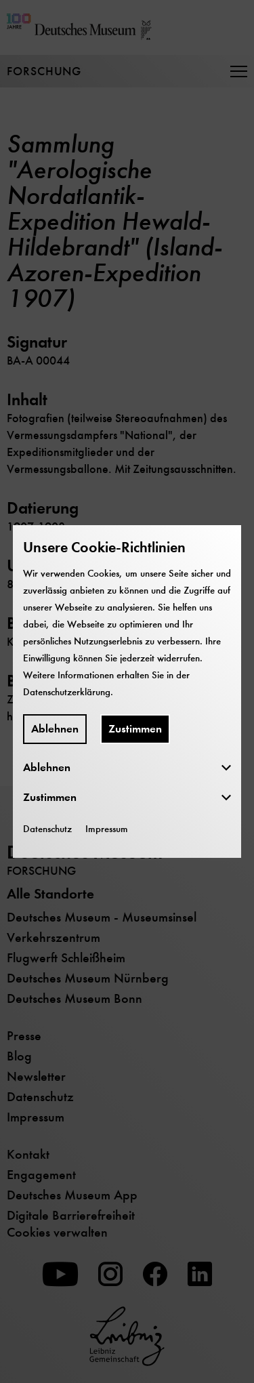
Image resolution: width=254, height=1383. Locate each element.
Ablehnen (55, 729)
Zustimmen (135, 729)
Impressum (106, 829)
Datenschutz (47, 829)
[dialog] (127, 691)
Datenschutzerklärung (66, 692)
